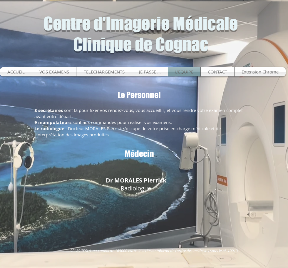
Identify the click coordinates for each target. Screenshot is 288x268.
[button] (150, 71)
